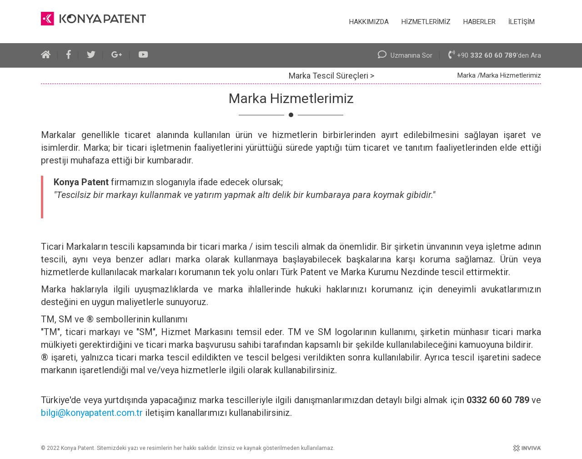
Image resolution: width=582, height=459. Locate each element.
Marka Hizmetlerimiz (510, 75)
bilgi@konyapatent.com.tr (92, 412)
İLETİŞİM (521, 22)
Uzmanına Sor (405, 55)
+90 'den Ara (494, 55)
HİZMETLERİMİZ (426, 22)
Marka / (468, 75)
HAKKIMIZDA (369, 22)
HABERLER (479, 22)
